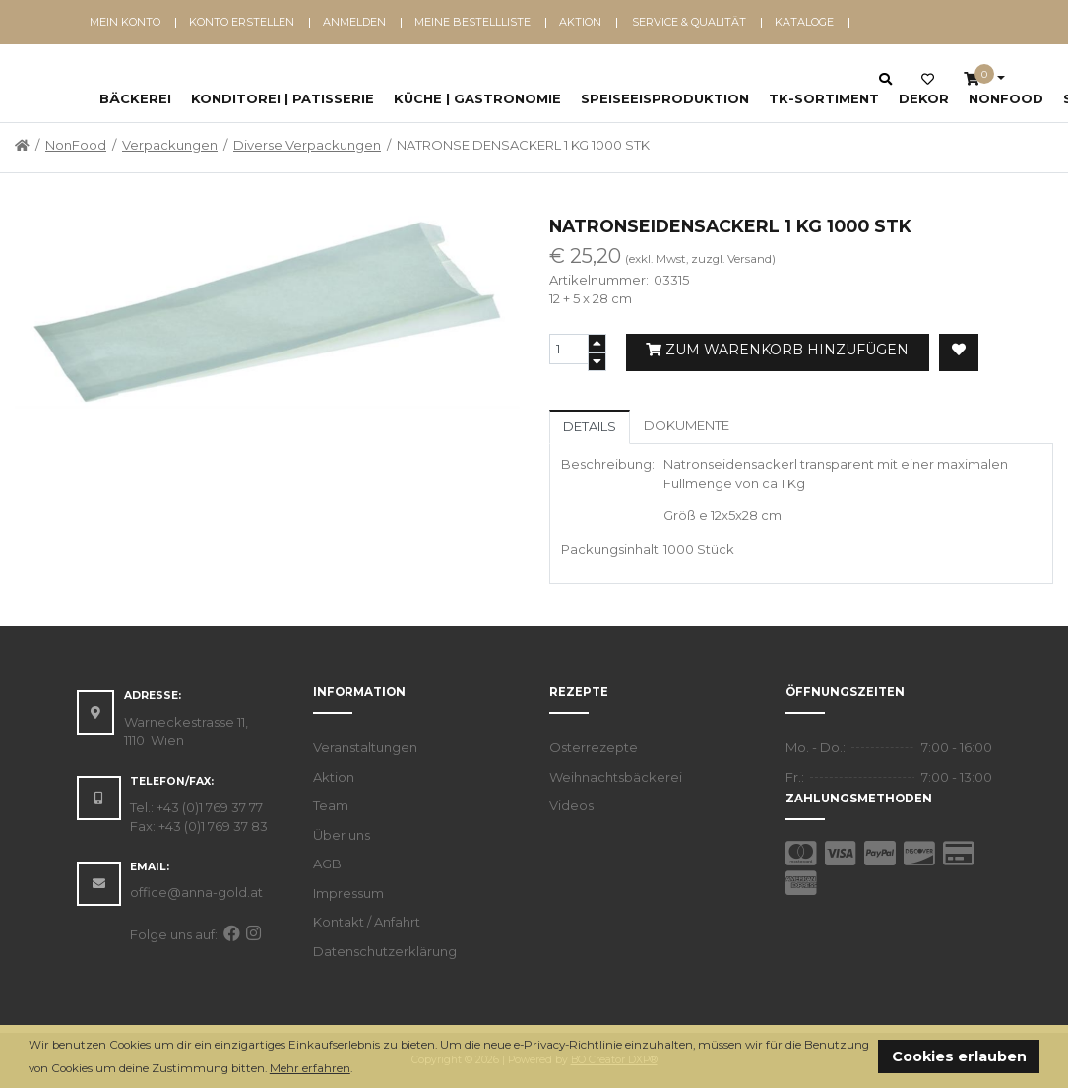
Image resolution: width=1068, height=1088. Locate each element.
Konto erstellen (241, 22)
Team (330, 805)
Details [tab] (589, 426)
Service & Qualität (689, 22)
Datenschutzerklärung (385, 951)
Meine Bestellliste (472, 22)
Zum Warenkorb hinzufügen (777, 349)
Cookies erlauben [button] (959, 1056)
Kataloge (804, 22)
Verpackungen (170, 145)
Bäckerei (135, 98)
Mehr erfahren (310, 1068)
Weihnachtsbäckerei (615, 777)
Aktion (580, 22)
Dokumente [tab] (686, 425)
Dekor (924, 98)
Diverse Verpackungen (307, 145)
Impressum (348, 893)
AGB (327, 863)
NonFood (1006, 98)
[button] (357, 1069)
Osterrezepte (593, 747)
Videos (571, 805)
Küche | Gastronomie (477, 98)
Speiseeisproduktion (665, 98)
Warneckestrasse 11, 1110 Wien (186, 731)
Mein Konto (125, 22)
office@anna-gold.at (196, 892)
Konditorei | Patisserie (282, 98)
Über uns (341, 835)
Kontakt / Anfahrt (366, 921)
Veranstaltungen (365, 747)
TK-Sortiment (824, 98)
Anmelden (354, 22)
